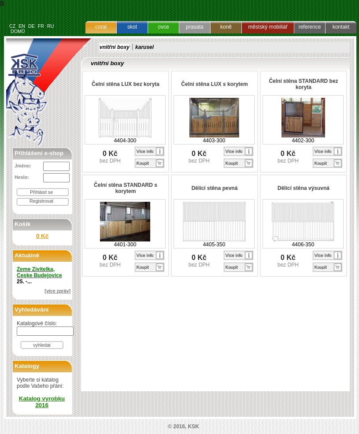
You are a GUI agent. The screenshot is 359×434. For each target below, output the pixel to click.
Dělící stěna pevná (215, 188)
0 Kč (42, 236)
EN (22, 26)
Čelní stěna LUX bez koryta (125, 84)
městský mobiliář (267, 27)
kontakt (341, 27)
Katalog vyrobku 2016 (42, 401)
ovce (163, 27)
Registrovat (41, 201)
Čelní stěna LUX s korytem (214, 84)
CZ (12, 26)
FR (41, 26)
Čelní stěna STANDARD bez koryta (303, 84)
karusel (144, 47)
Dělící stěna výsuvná (303, 188)
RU (50, 26)
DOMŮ (18, 31)
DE (31, 26)
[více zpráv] (57, 290)
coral (101, 27)
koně (226, 27)
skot (132, 27)
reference (310, 27)
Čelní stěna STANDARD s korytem (125, 188)
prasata (195, 27)
